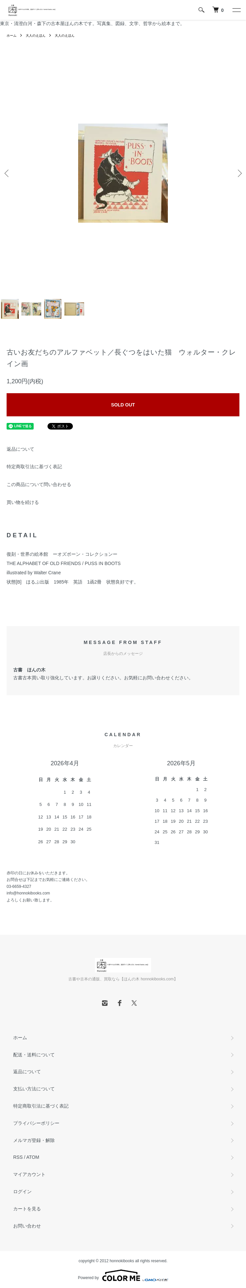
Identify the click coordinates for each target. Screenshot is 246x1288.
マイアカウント (29, 1174)
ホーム (11, 35)
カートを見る (27, 1208)
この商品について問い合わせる (39, 484)
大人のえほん (36, 35)
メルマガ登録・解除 (34, 1140)
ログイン (22, 1191)
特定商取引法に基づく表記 (34, 466)
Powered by (123, 1275)
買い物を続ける (23, 502)
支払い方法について (34, 1088)
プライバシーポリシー (36, 1123)
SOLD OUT (123, 404)
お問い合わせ (27, 1226)
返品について (20, 449)
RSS (18, 1157)
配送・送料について (34, 1054)
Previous (7, 173)
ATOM (32, 1157)
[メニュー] (236, 10)
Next (238, 173)
